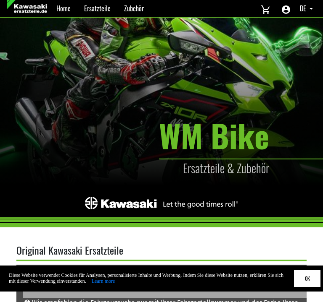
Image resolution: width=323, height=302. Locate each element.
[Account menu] (286, 8)
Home (63, 8)
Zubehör (134, 8)
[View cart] (265, 8)
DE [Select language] (304, 8)
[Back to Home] (28, 8)
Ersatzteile (97, 8)
